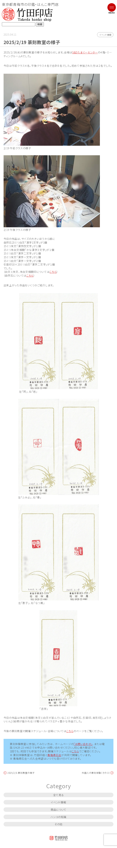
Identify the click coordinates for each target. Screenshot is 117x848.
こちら (53, 272)
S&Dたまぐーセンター (85, 52)
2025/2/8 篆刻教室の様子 (21, 772)
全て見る (58, 795)
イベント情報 (105, 34)
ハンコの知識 (58, 817)
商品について (58, 809)
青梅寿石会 (54, 755)
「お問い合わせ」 (83, 744)
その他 (58, 824)
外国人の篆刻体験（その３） (96, 772)
